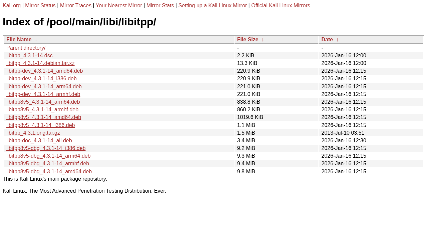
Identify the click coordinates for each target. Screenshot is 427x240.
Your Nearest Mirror (119, 5)
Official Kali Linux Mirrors (280, 5)
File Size (248, 39)
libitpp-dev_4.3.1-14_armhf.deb (43, 94)
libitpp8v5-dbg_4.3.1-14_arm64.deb (48, 156)
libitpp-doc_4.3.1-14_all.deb (39, 140)
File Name (19, 39)
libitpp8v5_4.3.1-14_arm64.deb (43, 102)
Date (327, 39)
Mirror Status (40, 5)
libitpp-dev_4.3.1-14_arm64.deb (44, 86)
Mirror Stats (160, 5)
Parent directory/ (25, 48)
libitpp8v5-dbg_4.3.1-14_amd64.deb (49, 171)
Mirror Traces (75, 5)
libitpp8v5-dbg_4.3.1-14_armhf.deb (47, 163)
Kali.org (12, 5)
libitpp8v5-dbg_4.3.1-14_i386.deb (46, 148)
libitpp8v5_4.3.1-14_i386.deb (40, 125)
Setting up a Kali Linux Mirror (212, 5)
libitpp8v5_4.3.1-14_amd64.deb (43, 117)
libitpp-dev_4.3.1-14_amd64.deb (44, 71)
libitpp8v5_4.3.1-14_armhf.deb (42, 109)
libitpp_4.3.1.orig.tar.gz (33, 133)
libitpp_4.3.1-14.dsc (29, 55)
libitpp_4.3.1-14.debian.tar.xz (40, 63)
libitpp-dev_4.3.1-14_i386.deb (41, 78)
